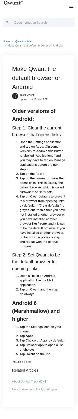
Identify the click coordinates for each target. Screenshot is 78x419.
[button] (71, 5)
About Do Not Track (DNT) (29, 381)
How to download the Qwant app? (34, 389)
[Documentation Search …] (43, 22)
